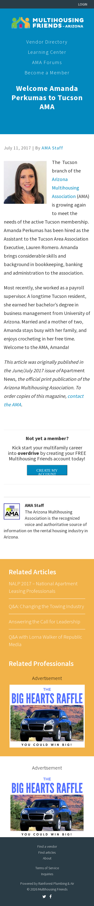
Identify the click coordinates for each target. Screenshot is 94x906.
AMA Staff (52, 148)
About (47, 858)
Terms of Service (47, 868)
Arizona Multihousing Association (65, 187)
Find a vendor (47, 846)
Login (82, 4)
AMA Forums (47, 62)
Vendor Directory (47, 42)
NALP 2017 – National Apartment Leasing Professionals (43, 587)
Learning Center (47, 52)
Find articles (47, 852)
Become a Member (47, 72)
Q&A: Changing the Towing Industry (46, 606)
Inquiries (47, 874)
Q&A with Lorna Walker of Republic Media (45, 640)
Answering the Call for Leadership (44, 621)
